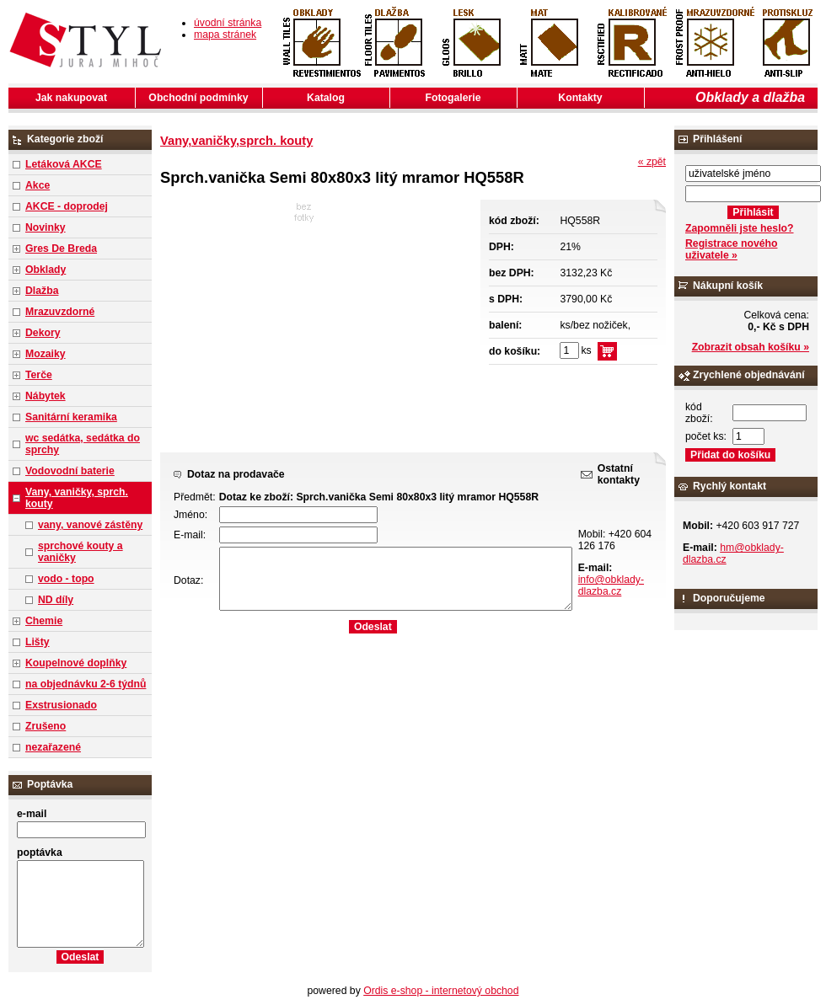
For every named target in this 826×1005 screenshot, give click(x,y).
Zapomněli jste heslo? (739, 228)
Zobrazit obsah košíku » (750, 347)
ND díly (55, 600)
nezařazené (53, 747)
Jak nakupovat (71, 98)
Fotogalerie (453, 98)
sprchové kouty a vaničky (80, 552)
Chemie (43, 621)
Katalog (326, 98)
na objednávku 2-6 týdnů (85, 684)
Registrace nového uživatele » (731, 249)
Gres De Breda (61, 248)
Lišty (37, 642)
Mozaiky (45, 354)
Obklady (45, 269)
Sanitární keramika (71, 417)
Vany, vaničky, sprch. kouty (76, 498)
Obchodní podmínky (198, 98)
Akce (37, 185)
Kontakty (580, 98)
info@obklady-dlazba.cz (611, 585)
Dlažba (41, 291)
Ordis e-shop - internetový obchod (440, 991)
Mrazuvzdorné (59, 312)
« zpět (652, 162)
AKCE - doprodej (66, 206)
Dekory (42, 333)
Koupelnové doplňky (75, 663)
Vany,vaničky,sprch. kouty (236, 140)
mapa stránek (225, 34)
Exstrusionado (61, 705)
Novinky (45, 227)
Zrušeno (45, 726)
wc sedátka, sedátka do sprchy (82, 444)
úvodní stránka (227, 23)
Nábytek (45, 396)
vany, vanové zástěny (90, 525)
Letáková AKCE (63, 164)
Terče (38, 375)
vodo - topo (66, 579)
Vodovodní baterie (70, 471)
